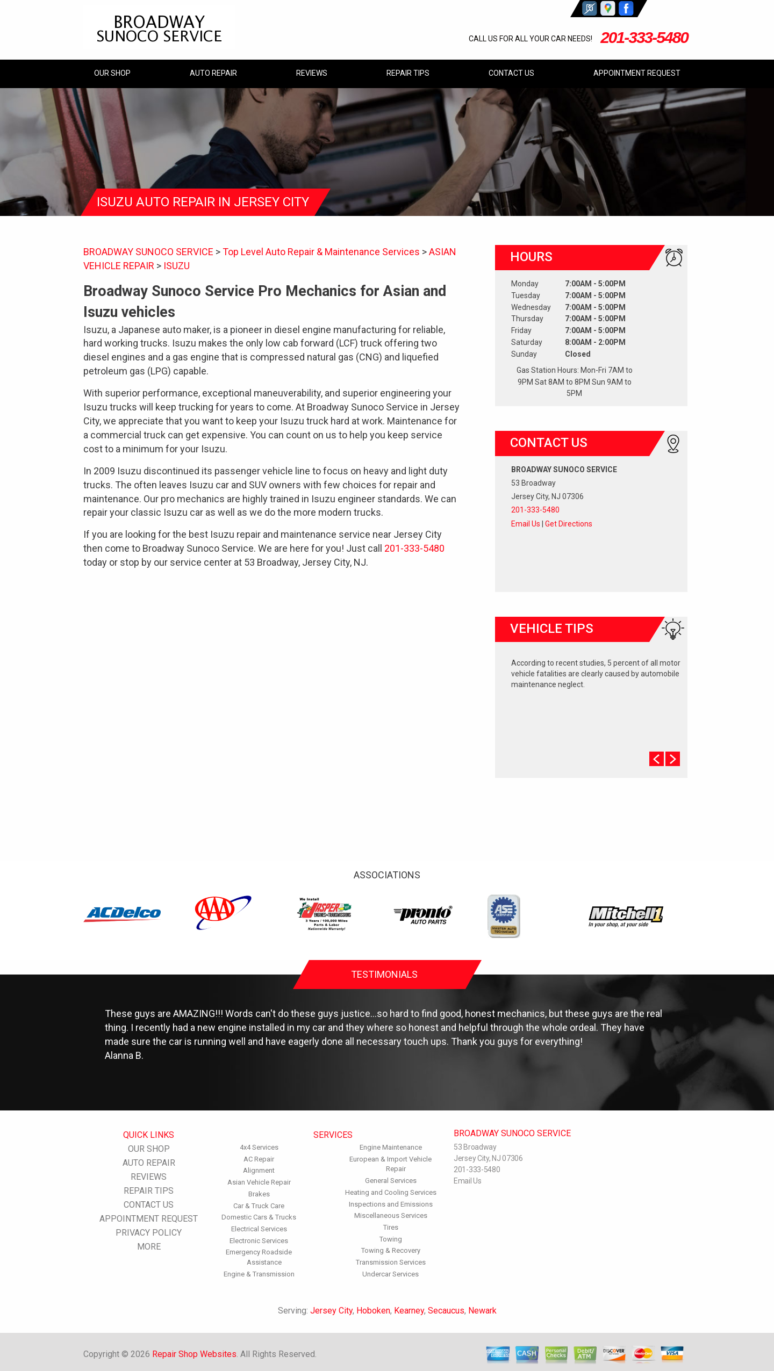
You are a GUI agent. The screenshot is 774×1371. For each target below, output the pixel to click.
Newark (482, 1310)
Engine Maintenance (391, 1147)
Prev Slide (656, 759)
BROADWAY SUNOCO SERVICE (148, 251)
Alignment (259, 1170)
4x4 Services (259, 1147)
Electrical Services (259, 1229)
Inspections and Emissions (391, 1204)
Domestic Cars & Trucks (258, 1217)
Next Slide (672, 759)
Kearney (409, 1310)
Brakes (259, 1194)
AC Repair (258, 1159)
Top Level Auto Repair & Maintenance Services (321, 251)
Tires (390, 1227)
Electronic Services (259, 1241)
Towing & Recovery (390, 1250)
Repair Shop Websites (194, 1354)
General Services (391, 1181)
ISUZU (176, 265)
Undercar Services (390, 1274)
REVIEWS (311, 73)
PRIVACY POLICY (149, 1233)
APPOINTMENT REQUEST (636, 73)
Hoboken (373, 1310)
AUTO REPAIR (213, 73)
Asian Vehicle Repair (259, 1182)
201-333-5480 (644, 37)
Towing (390, 1239)
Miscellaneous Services (390, 1215)
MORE (149, 1247)
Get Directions (568, 523)
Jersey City (331, 1310)
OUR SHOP (112, 73)
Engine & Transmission (259, 1274)
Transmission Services (391, 1262)
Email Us (525, 523)
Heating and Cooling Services (390, 1192)
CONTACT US (511, 73)
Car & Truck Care (258, 1206)
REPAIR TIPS (407, 73)
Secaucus (446, 1310)
